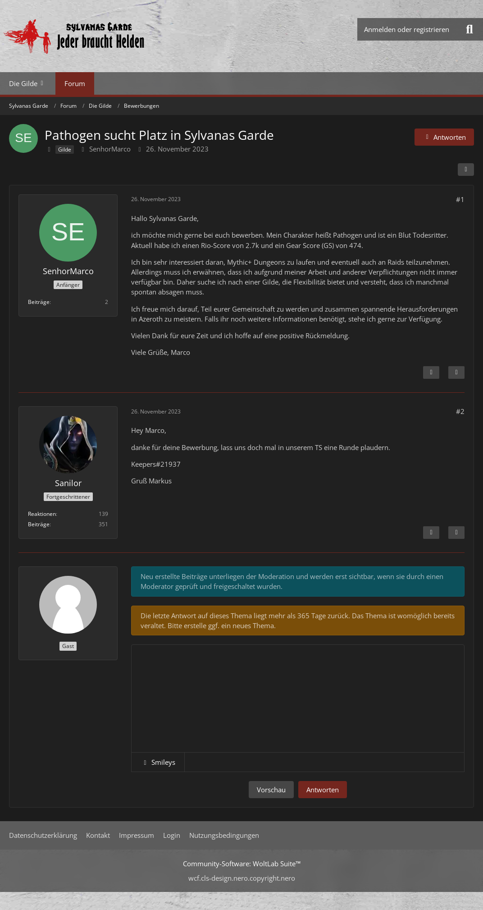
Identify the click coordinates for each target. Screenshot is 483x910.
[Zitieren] (456, 372)
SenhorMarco (110, 148)
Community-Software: (242, 863)
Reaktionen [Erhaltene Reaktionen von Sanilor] (42, 514)
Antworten (322, 789)
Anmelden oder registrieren (406, 29)
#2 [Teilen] (460, 411)
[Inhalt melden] (431, 372)
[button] (158, 762)
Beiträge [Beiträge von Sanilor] (39, 524)
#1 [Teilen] (460, 199)
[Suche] (469, 29)
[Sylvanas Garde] (101, 36)
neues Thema (253, 625)
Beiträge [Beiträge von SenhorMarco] (39, 302)
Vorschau (271, 789)
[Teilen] (466, 169)
